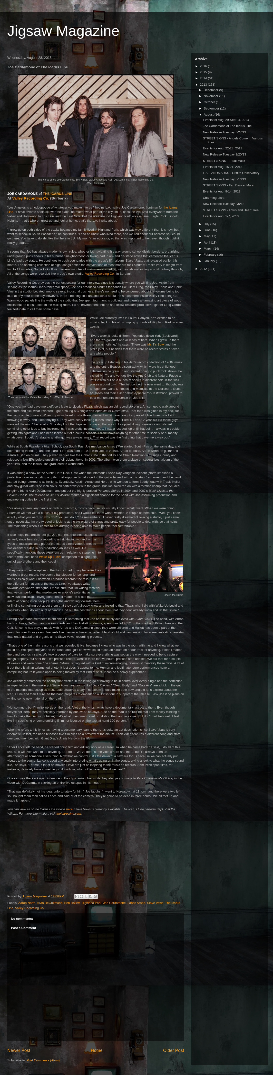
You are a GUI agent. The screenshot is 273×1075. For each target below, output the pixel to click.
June (208, 230)
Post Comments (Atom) (43, 1060)
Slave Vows (155, 903)
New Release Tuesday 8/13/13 (224, 179)
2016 (204, 66)
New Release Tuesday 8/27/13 (224, 132)
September (212, 108)
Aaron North (26, 903)
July (207, 224)
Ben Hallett (72, 903)
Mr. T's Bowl (155, 344)
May (207, 236)
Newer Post (18, 1050)
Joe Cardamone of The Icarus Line (227, 126)
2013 (204, 84)
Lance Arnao (136, 903)
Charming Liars (213, 198)
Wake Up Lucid (49, 557)
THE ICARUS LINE (57, 194)
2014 (204, 78)
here (69, 809)
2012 (204, 269)
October (210, 102)
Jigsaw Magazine (63, 31)
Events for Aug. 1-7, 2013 (221, 216)
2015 (204, 72)
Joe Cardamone (114, 903)
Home (97, 1050)
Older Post (173, 1050)
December (211, 90)
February (210, 254)
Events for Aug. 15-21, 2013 (222, 167)
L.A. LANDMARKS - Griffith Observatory (231, 173)
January (210, 261)
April (207, 242)
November (211, 96)
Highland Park (91, 903)
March (209, 248)
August (209, 114)
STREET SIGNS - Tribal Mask (224, 161)
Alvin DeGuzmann (49, 903)
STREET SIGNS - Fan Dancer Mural (228, 185)
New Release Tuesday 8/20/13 (224, 154)
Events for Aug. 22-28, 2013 (222, 148)
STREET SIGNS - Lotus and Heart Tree (231, 210)
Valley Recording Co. (30, 198)
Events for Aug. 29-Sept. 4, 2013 (226, 120)
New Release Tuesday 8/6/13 (223, 204)
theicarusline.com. (69, 813)
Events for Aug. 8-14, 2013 (221, 191)
